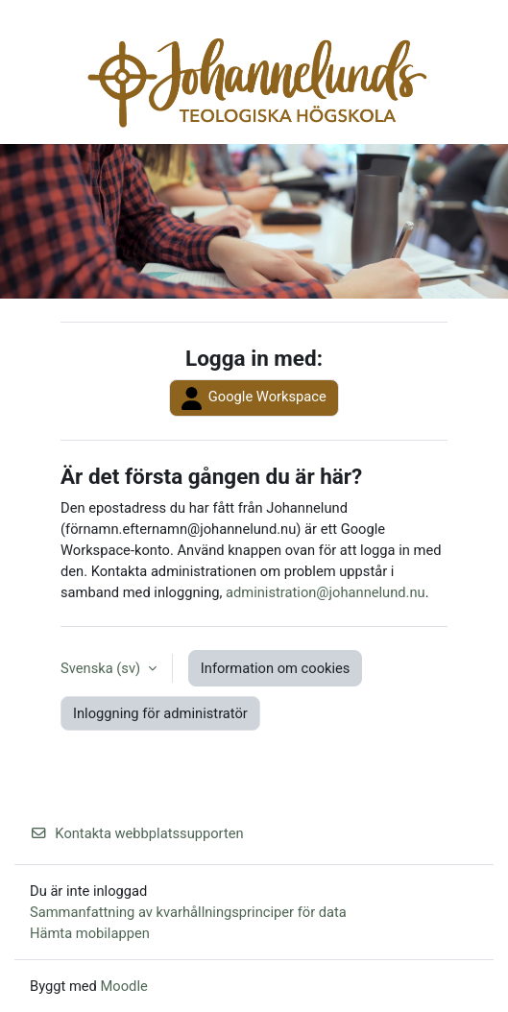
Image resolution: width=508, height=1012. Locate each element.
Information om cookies (276, 668)
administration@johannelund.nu (325, 592)
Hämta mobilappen (90, 933)
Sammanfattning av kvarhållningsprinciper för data (188, 912)
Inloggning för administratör (160, 713)
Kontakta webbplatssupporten (137, 833)
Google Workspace (254, 398)
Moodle (124, 986)
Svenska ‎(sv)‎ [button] (102, 668)
